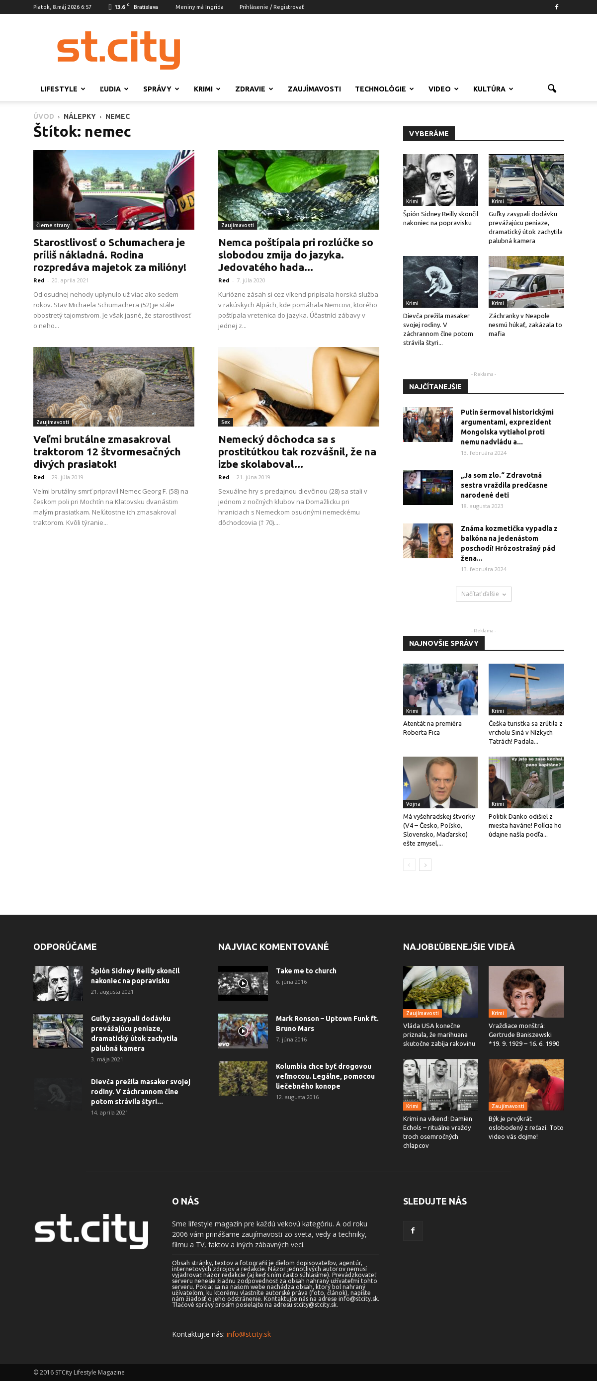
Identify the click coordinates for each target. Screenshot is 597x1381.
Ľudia (114, 89)
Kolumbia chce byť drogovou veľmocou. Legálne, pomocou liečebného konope (325, 1076)
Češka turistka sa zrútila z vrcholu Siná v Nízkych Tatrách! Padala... (526, 732)
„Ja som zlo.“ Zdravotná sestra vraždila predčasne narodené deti (504, 485)
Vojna (413, 803)
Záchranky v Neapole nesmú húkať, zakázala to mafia (525, 324)
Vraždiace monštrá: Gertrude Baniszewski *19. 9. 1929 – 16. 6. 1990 (524, 1034)
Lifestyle (62, 89)
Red (39, 280)
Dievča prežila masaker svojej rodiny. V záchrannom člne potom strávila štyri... (140, 1092)
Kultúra (493, 89)
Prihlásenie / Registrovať (272, 7)
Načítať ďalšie (483, 594)
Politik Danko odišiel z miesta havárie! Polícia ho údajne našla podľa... (525, 825)
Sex (225, 422)
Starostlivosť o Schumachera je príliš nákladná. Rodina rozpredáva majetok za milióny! (109, 254)
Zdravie (254, 89)
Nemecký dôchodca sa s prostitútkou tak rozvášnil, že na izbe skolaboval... (297, 451)
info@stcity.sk (249, 1334)
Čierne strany (53, 225)
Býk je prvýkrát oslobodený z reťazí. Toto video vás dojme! (526, 1127)
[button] (552, 89)
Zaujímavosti (314, 89)
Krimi (207, 89)
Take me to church (306, 971)
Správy (161, 89)
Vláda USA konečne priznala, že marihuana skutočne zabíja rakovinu (439, 1034)
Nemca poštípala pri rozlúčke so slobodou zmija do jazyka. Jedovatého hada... (295, 254)
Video (443, 89)
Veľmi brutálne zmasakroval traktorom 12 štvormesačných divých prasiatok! (107, 451)
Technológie (384, 89)
